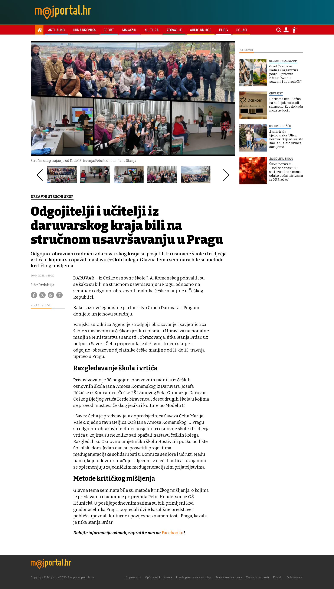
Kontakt (279, 577)
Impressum (134, 577)
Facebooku (173, 532)
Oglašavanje (295, 577)
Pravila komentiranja (230, 577)
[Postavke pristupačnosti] (294, 30)
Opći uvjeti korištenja (159, 577)
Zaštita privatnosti (258, 577)
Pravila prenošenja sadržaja (195, 577)
